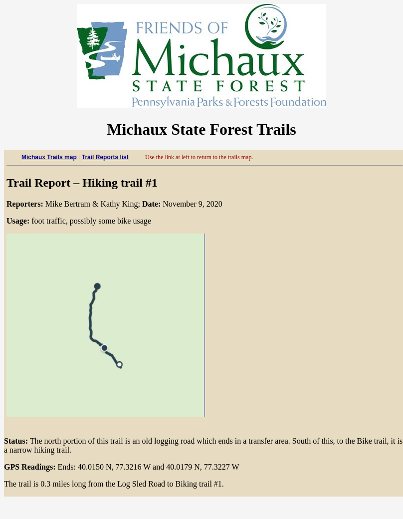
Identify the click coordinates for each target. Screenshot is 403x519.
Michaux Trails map (49, 157)
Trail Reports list (105, 157)
